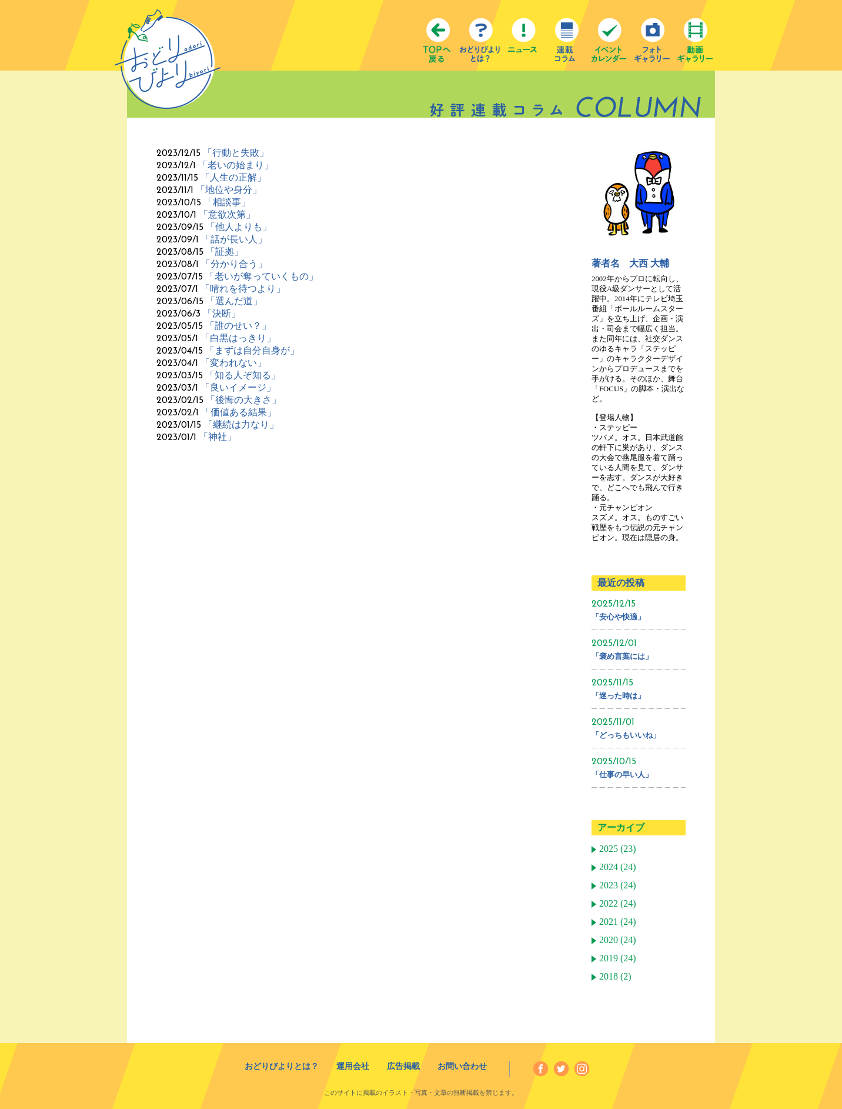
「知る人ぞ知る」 (242, 375)
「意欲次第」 (227, 214)
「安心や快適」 (618, 617)
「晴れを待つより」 (243, 289)
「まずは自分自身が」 (252, 350)
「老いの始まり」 (235, 165)
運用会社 (352, 1066)
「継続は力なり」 (241, 424)
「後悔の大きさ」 (243, 400)
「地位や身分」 (229, 190)
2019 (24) (617, 958)
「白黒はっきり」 (238, 338)
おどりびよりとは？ (282, 1066)
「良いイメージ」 (238, 387)
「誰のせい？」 (238, 326)
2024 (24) (617, 867)
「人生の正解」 (233, 177)
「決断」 (221, 313)
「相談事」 (226, 202)
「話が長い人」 (234, 239)
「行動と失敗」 (236, 153)
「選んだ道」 (234, 301)
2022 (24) (617, 903)
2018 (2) (615, 976)
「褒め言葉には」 (622, 656)
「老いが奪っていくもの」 (261, 276)
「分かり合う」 (234, 264)
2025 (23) (617, 849)
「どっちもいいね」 (626, 735)
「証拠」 (224, 252)
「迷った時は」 (618, 696)
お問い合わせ (462, 1066)
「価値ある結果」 (238, 412)
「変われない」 (233, 363)
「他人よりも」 (239, 227)
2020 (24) (617, 940)
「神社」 (217, 437)
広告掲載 (403, 1066)
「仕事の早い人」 (622, 774)
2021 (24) (617, 922)
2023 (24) (617, 885)
